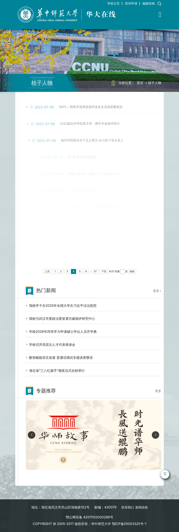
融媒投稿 (147, 3)
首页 (140, 83)
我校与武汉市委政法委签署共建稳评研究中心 (62, 318)
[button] (155, 435)
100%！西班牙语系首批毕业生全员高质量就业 (100, 107)
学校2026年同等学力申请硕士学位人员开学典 (63, 331)
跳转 (132, 271)
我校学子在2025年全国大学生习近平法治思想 (63, 305)
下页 (103, 271)
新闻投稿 (141, 507)
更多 (158, 391)
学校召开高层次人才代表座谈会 (52, 344)
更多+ (156, 291)
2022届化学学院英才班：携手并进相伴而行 (99, 124)
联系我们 (127, 507)
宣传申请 (127, 3)
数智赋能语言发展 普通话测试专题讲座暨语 (61, 357)
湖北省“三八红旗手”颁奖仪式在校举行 (57, 370)
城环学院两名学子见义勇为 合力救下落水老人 (101, 141)
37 (95, 271)
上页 (47, 271)
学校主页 (108, 3)
